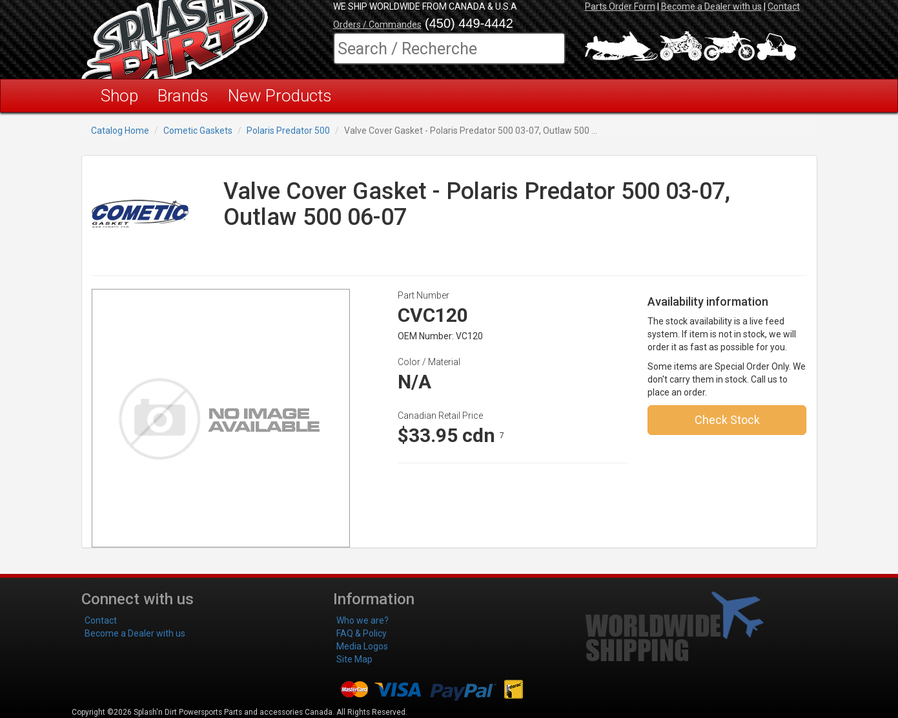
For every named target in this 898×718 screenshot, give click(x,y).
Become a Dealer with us (711, 6)
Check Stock (727, 420)
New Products (280, 95)
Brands (183, 95)
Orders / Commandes (377, 24)
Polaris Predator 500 (288, 130)
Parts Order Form (620, 6)
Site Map (354, 659)
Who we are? (362, 620)
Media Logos (362, 646)
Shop (119, 95)
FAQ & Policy (361, 633)
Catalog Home (120, 130)
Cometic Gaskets (197, 130)
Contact (784, 6)
